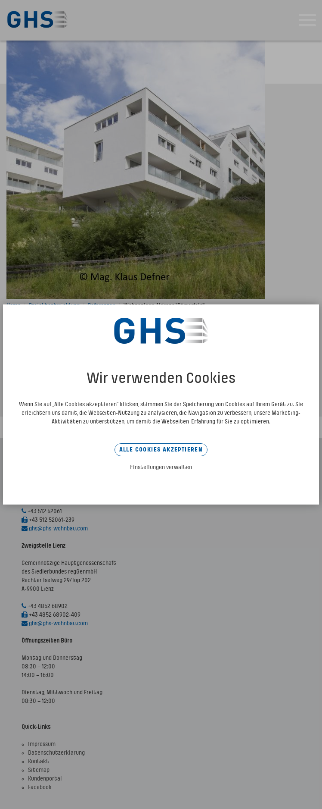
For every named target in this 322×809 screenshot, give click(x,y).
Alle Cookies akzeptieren (161, 450)
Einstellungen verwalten (161, 467)
